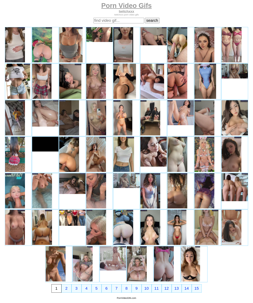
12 (166, 288)
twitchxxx (126, 11)
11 (156, 288)
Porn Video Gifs (126, 5)
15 (196, 288)
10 (146, 288)
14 (186, 288)
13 (176, 288)
